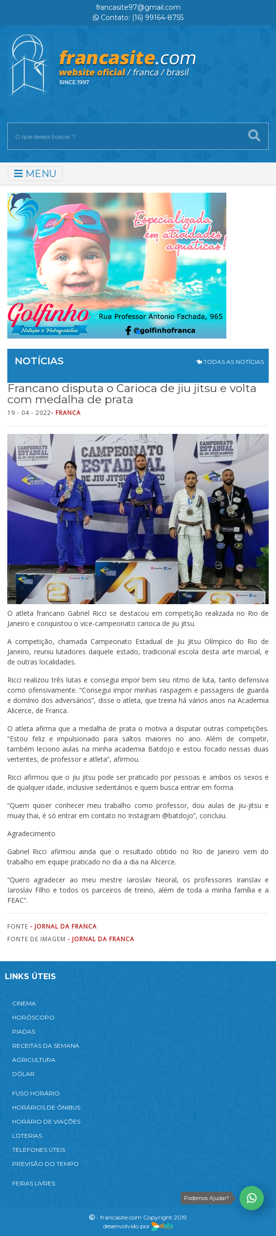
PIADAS (23, 1031)
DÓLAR (23, 1073)
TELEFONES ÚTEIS (38, 1149)
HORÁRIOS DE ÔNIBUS (46, 1107)
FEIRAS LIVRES (33, 1183)
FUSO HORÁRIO (36, 1093)
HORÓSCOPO (33, 1017)
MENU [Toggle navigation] (35, 173)
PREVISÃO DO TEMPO (45, 1163)
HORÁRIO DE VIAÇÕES (46, 1121)
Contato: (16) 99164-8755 (138, 17)
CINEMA (24, 1003)
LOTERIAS (27, 1135)
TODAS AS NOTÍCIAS (230, 361)
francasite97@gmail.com (138, 7)
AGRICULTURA (33, 1059)
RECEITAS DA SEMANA (45, 1045)
